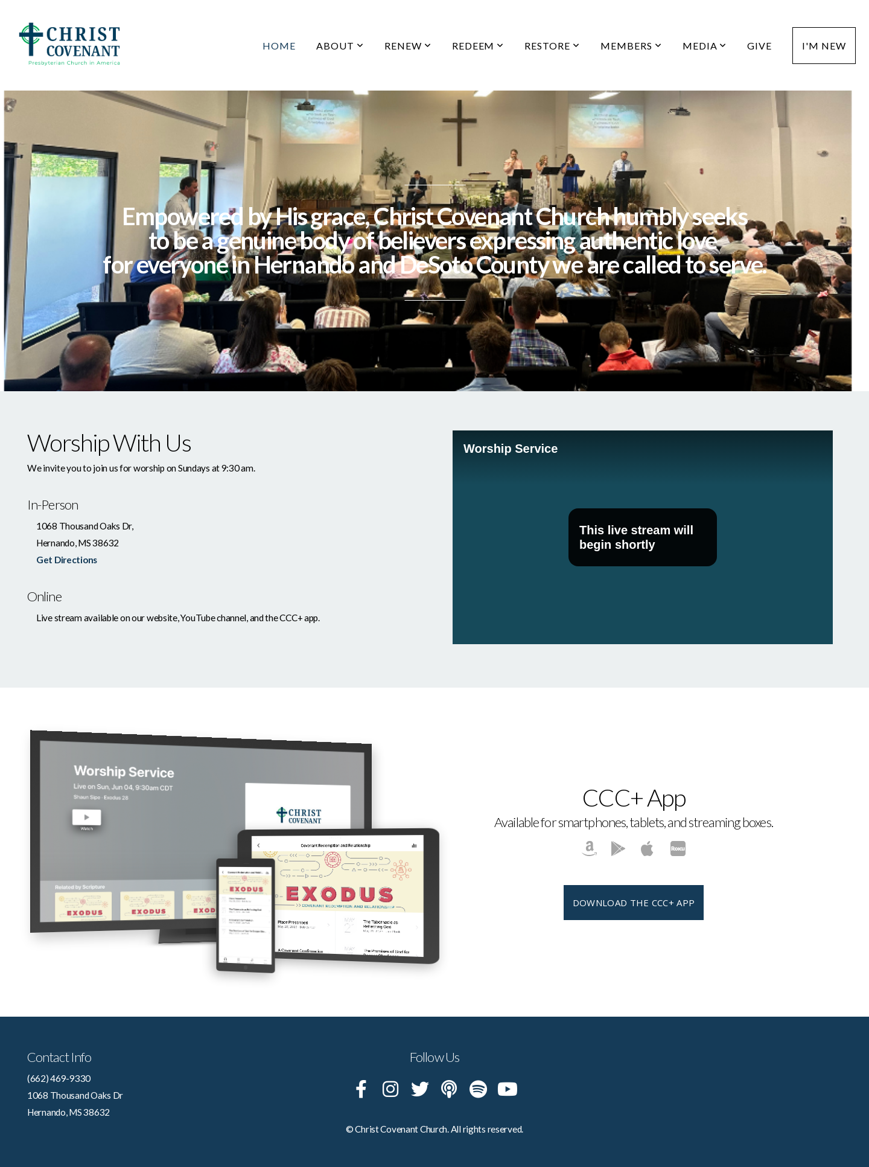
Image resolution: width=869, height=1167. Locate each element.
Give (759, 45)
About (340, 45)
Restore (552, 45)
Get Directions (66, 559)
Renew (407, 45)
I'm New (824, 45)
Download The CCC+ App (634, 903)
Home (279, 45)
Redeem (478, 45)
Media (705, 45)
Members (631, 45)
